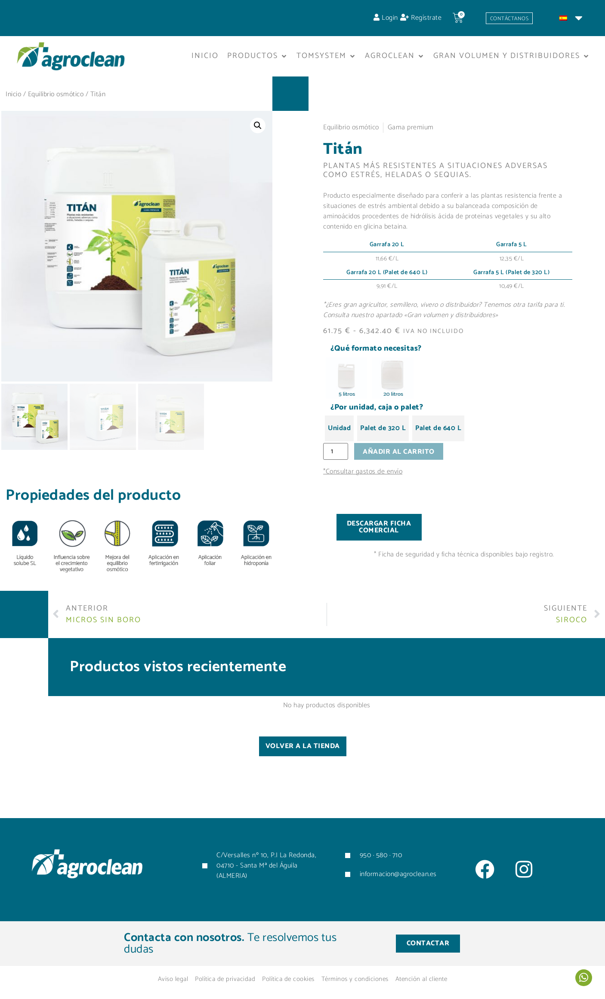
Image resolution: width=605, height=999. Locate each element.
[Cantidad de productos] (337, 455)
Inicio (13, 97)
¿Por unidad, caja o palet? (376, 410)
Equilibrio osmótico (56, 97)
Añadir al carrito (402, 455)
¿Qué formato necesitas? (376, 352)
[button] (257, 59)
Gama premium (411, 130)
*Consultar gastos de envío (362, 476)
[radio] (346, 381)
